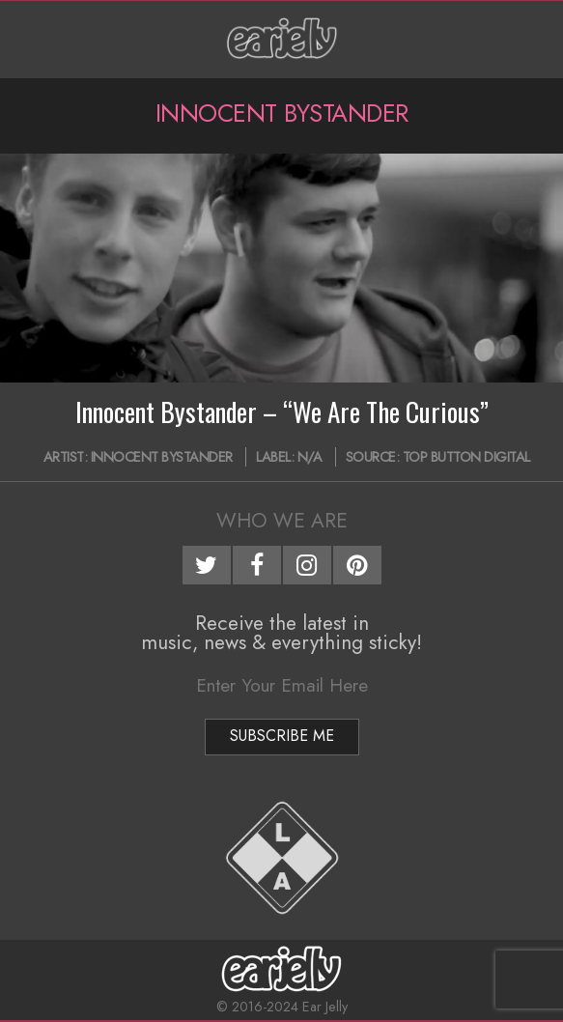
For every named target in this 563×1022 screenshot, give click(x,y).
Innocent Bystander (162, 457)
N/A (310, 457)
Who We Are (282, 520)
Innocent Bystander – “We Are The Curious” (282, 411)
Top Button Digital (466, 457)
